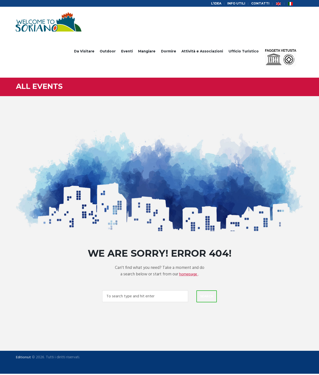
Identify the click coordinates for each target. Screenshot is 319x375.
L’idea (214, 3)
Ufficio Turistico (244, 52)
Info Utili (235, 3)
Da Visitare (84, 52)
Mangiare (147, 52)
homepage (188, 275)
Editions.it (24, 359)
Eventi (127, 52)
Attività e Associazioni (202, 52)
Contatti (259, 3)
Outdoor (108, 52)
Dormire (168, 52)
